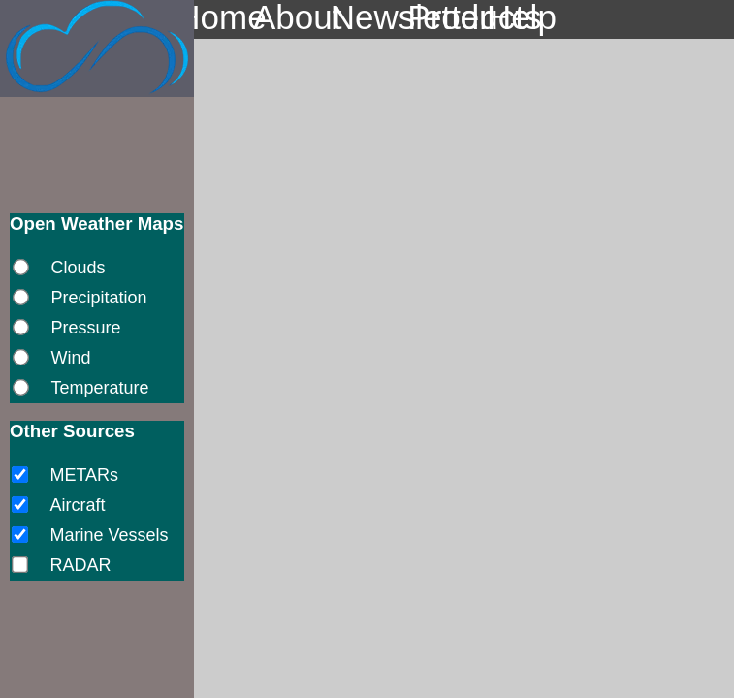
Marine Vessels (108, 535)
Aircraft (77, 505)
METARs (83, 475)
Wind (70, 357)
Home (212, 18)
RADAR (80, 565)
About (290, 18)
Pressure (85, 327)
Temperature (99, 387)
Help (522, 18)
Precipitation (98, 297)
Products (444, 18)
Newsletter (367, 18)
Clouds (77, 267)
